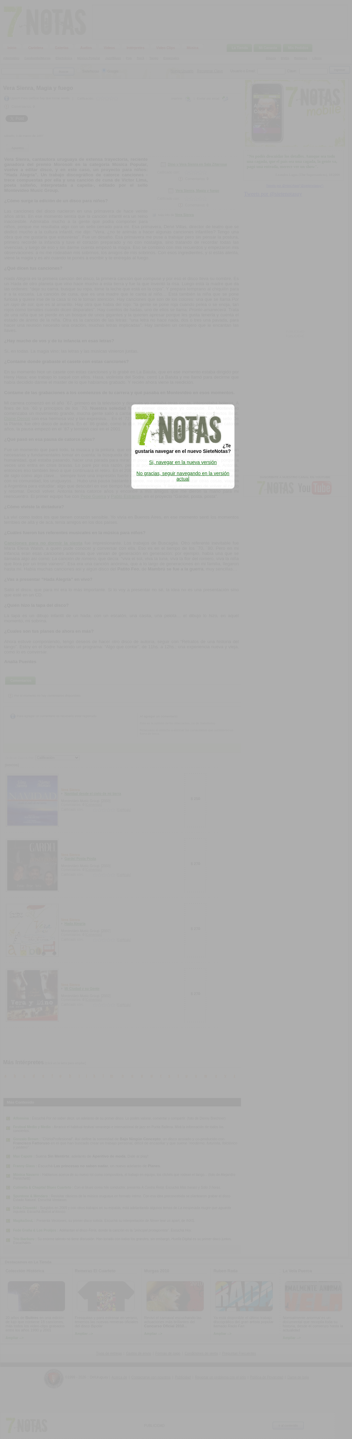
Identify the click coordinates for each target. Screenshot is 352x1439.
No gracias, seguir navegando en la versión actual (182, 476)
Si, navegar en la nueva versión (183, 462)
